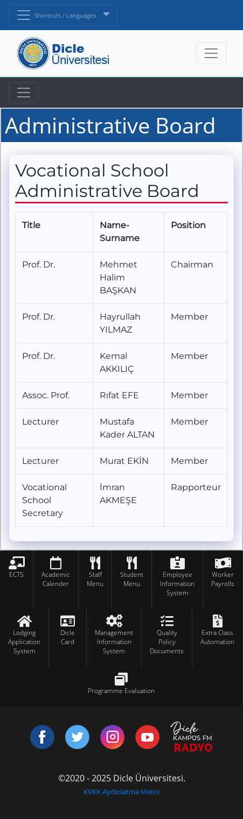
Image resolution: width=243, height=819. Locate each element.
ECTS (16, 574)
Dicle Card (67, 637)
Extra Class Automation (217, 637)
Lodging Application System (24, 641)
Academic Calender (55, 579)
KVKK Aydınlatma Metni (121, 791)
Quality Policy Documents (167, 641)
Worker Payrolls (222, 579)
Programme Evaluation (121, 690)
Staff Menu (95, 579)
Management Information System (114, 641)
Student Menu (131, 579)
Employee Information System (177, 583)
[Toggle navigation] (24, 92)
